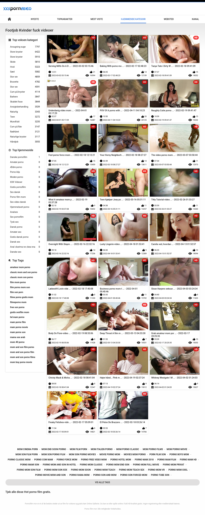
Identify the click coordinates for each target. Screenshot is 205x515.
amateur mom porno (20, 267)
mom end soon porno (54, 449)
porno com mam (43, 459)
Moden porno (25, 177)
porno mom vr (156, 470)
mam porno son (18, 332)
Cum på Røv (25, 126)
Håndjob (25, 141)
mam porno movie (19, 327)
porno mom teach (104, 470)
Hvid (25, 67)
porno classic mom (19, 459)
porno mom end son (117, 464)
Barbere (25, 96)
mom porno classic (127, 449)
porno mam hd (188, 459)
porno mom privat (173, 464)
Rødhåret (25, 131)
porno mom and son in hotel (59, 464)
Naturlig (25, 111)
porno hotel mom (120, 459)
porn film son (157, 454)
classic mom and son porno (23, 272)
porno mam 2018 (144, 459)
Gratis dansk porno (25, 237)
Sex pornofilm (25, 217)
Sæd (25, 71)
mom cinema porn (27, 449)
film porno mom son (20, 287)
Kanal (195, 19)
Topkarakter (64, 19)
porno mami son (29, 464)
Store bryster (25, 52)
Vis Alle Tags (102, 482)
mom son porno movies (82, 454)
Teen (25, 116)
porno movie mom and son (50, 475)
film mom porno (18, 282)
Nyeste (35, 19)
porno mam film (166, 459)
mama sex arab (17, 337)
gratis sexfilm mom (19, 312)
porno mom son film (29, 470)
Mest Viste (97, 19)
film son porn (16, 292)
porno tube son (160, 475)
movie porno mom (109, 454)
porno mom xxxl (178, 470)
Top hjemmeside (22, 150)
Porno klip (25, 172)
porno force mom (67, 459)
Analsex (25, 212)
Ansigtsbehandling (25, 106)
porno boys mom (179, 454)
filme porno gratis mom (21, 297)
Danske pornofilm (25, 157)
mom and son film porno (22, 347)
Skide (25, 62)
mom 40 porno (17, 342)
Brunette (25, 81)
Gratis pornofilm (25, 187)
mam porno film (18, 322)
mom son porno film (53, 454)
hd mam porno (17, 317)
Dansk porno (25, 227)
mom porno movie (177, 449)
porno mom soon (81, 470)
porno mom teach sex (131, 470)
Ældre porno (25, 167)
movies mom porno (135, 454)
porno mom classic (91, 464)
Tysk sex (25, 222)
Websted (169, 19)
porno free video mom (94, 459)
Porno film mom (25, 197)
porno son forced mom (133, 475)
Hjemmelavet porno (25, 207)
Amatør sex (25, 232)
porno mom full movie (146, 464)
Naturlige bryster (25, 136)
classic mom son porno (21, 277)
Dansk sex (25, 242)
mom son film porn (27, 454)
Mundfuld (25, 121)
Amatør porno (25, 162)
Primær (9, 19)
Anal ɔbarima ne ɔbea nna (25, 247)
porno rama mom (79, 475)
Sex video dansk (25, 202)
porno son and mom (104, 475)
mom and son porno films (22, 357)
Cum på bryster (25, 92)
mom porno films (153, 449)
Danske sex (25, 252)
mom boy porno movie (21, 362)
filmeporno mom (18, 302)
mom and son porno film (22, 352)
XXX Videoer (25, 182)
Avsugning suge (25, 47)
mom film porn (78, 449)
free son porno (17, 307)
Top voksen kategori (25, 40)
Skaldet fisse (25, 101)
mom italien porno (102, 449)
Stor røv (25, 76)
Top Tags (18, 260)
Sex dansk (25, 192)
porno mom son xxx (55, 470)
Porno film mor (90, 509)
